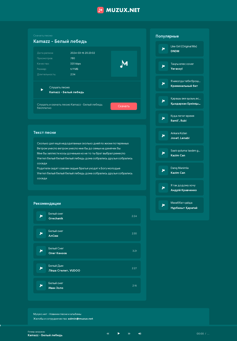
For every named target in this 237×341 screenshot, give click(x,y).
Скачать (124, 106)
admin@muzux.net (80, 318)
